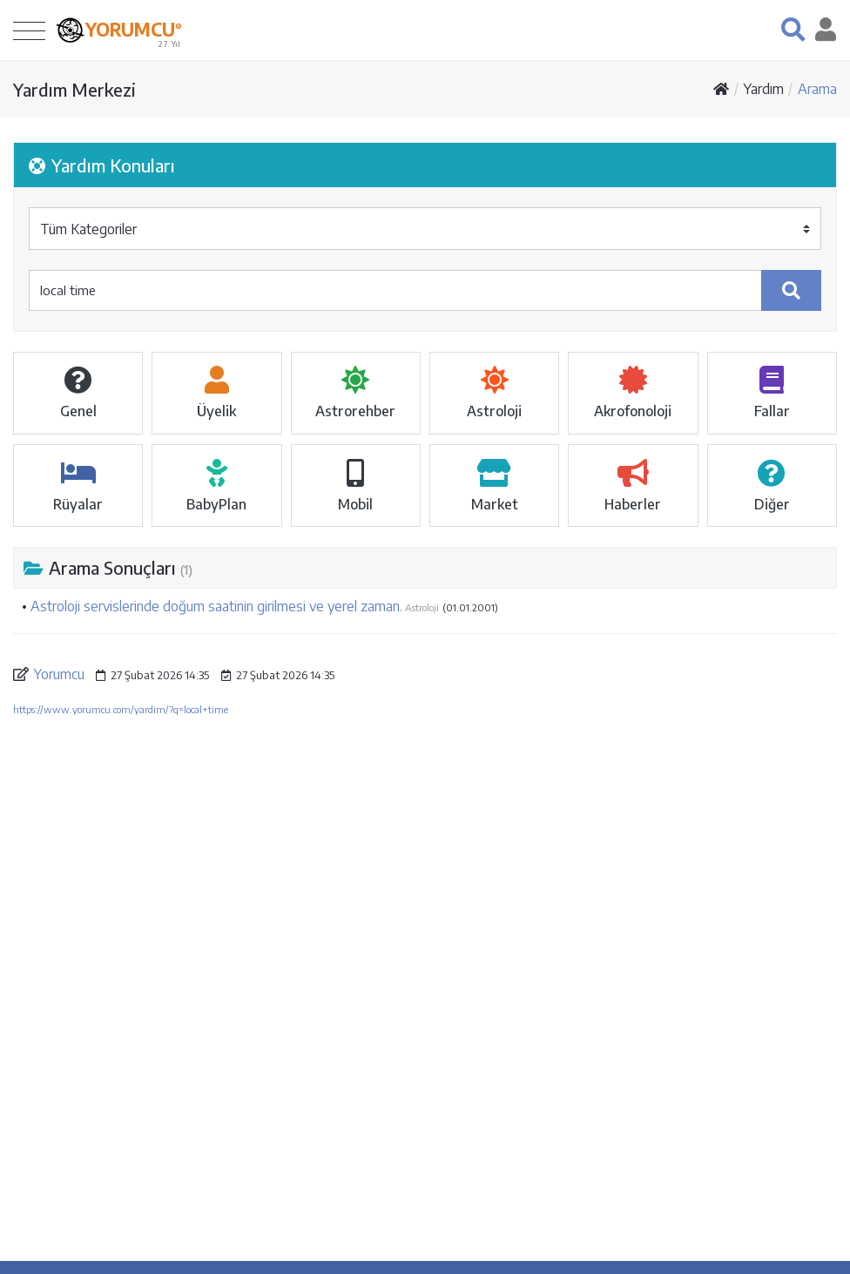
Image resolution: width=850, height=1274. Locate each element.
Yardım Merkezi (74, 89)
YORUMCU (133, 28)
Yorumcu (59, 674)
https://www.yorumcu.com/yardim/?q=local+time (120, 709)
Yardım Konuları (102, 165)
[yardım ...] (395, 290)
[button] (793, 29)
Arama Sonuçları (108, 567)
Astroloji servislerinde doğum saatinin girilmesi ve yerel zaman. (216, 606)
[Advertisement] (425, 881)
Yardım (764, 89)
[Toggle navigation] (29, 30)
